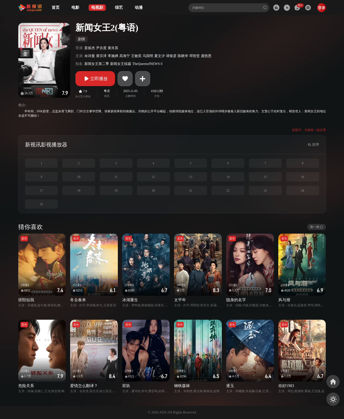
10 (78, 177)
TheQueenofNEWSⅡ (147, 64)
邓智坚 (194, 56)
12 (153, 177)
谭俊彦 (171, 56)
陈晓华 (183, 56)
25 (41, 204)
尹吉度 (101, 48)
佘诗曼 (89, 56)
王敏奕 (136, 56)
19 (116, 190)
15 (265, 177)
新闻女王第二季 (96, 64)
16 (302, 177)
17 (41, 190)
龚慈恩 (206, 56)
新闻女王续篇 (120, 64)
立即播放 (95, 78)
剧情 (81, 39)
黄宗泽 (101, 56)
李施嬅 (113, 56)
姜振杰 (89, 48)
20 (153, 190)
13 (190, 177)
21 (190, 190)
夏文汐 (159, 56)
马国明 (148, 56)
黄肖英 (113, 48)
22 (227, 190)
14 (227, 177)
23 (265, 190)
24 (302, 190)
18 (78, 190)
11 (116, 177)
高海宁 (124, 56)
